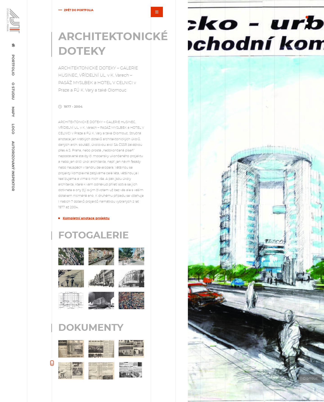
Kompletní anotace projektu (86, 218)
